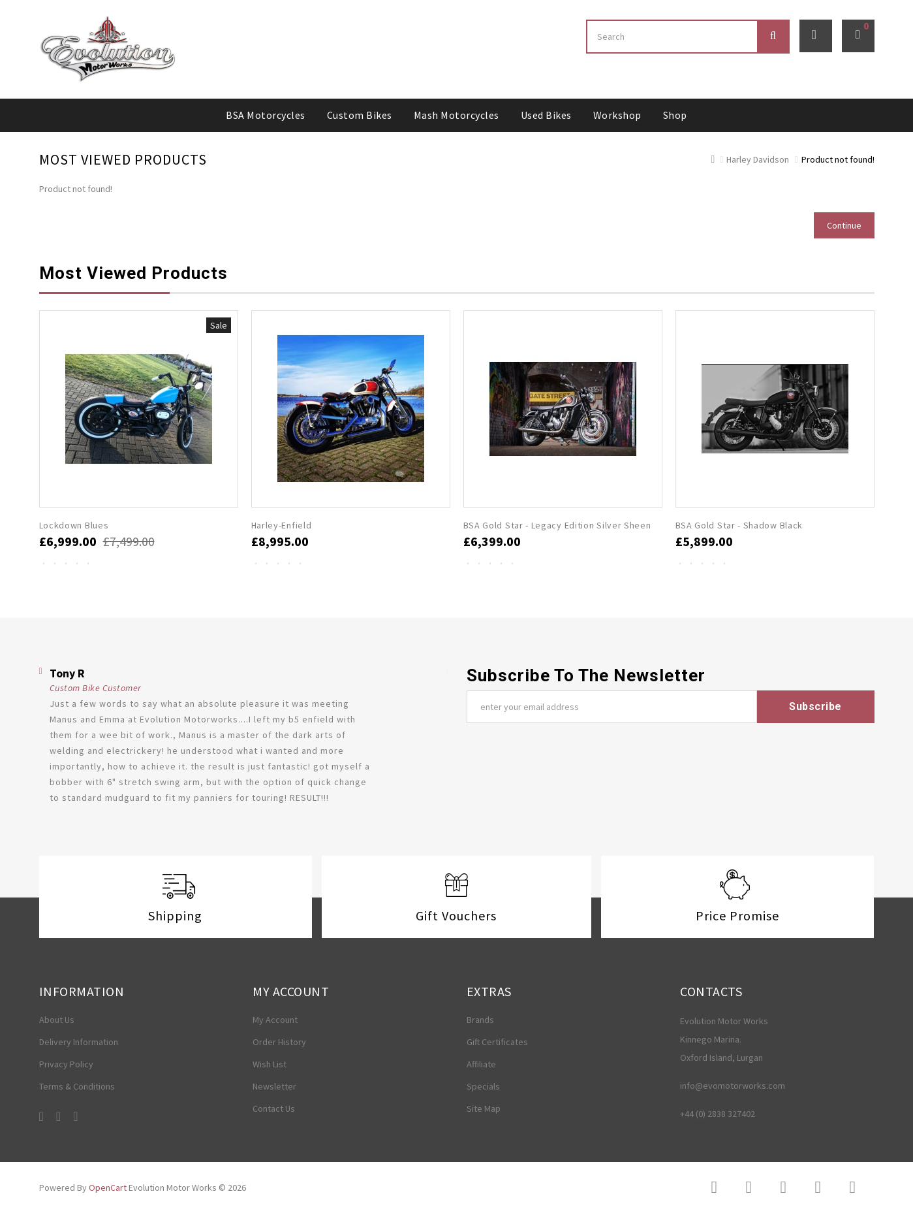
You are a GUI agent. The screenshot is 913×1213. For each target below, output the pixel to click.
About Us (56, 1020)
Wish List (269, 1064)
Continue (844, 225)
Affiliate (481, 1064)
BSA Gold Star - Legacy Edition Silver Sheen (557, 525)
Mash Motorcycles (456, 114)
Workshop (617, 114)
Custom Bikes (359, 114)
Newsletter (274, 1086)
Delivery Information (78, 1042)
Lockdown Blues (74, 525)
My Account (275, 1020)
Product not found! (837, 159)
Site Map (484, 1108)
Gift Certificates (497, 1042)
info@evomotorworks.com (732, 1086)
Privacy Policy (66, 1064)
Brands (480, 1020)
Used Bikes (546, 114)
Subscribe (815, 706)
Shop (675, 114)
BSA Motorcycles (265, 114)
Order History (279, 1042)
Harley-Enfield (281, 525)
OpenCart (108, 1187)
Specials (483, 1086)
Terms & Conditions (77, 1086)
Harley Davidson (757, 159)
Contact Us (274, 1108)
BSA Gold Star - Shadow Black (739, 525)
